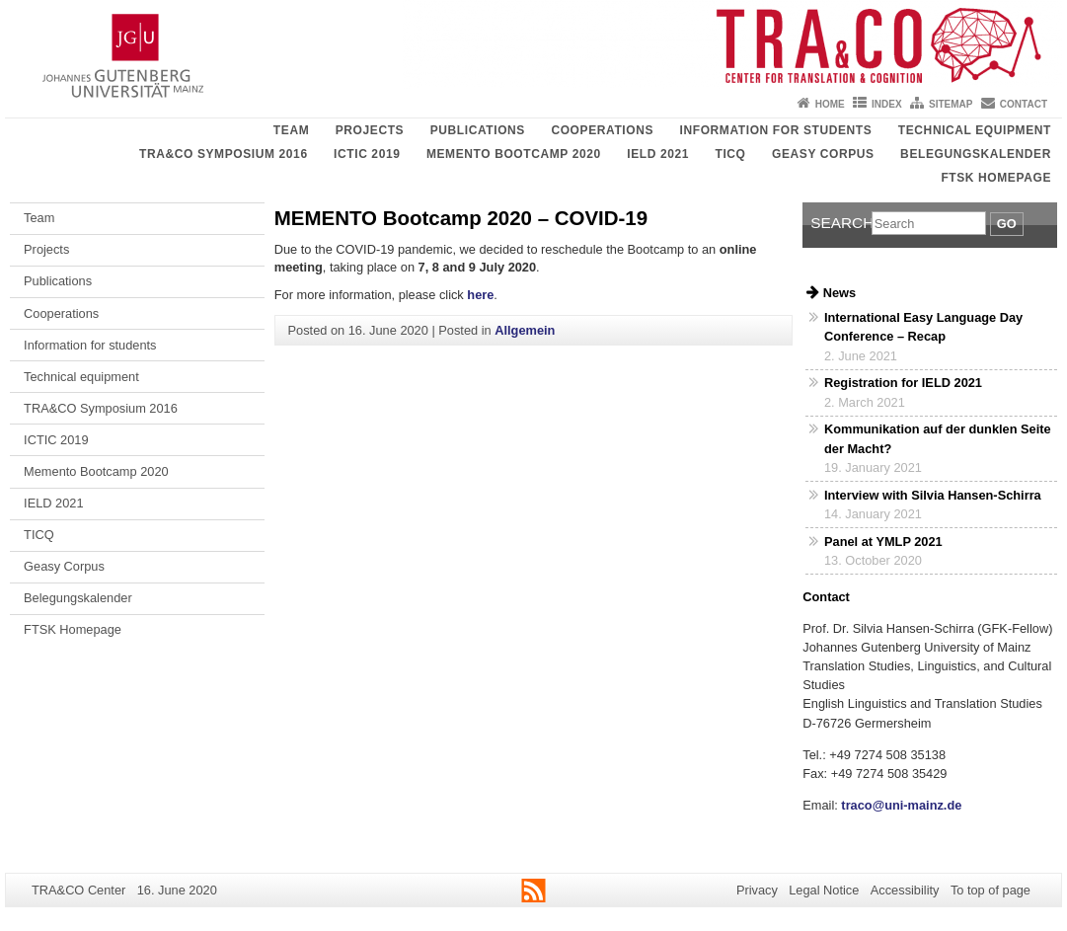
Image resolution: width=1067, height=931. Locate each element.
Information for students (776, 130)
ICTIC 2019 (367, 154)
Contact (1023, 104)
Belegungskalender (975, 154)
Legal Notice (824, 890)
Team (291, 130)
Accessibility (905, 890)
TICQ (730, 154)
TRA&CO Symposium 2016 (223, 154)
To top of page (990, 890)
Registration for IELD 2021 (903, 382)
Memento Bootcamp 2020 (513, 154)
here (480, 294)
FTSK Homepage (996, 178)
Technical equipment (974, 130)
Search (841, 222)
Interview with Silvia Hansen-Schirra (932, 495)
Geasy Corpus (823, 154)
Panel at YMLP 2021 (883, 541)
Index (887, 104)
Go (1007, 223)
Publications (477, 130)
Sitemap (950, 104)
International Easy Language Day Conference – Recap (923, 327)
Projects (370, 130)
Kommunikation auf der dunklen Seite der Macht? (937, 438)
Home (830, 104)
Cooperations (602, 130)
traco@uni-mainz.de (900, 805)
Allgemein (525, 330)
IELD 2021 (658, 154)
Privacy (757, 890)
